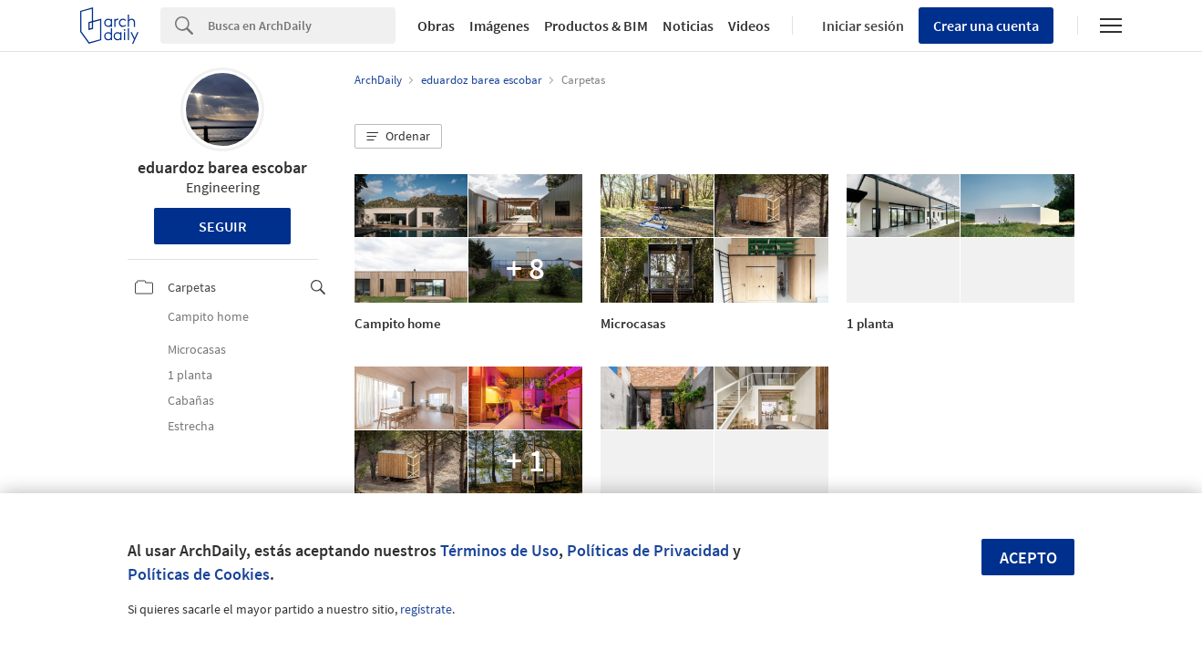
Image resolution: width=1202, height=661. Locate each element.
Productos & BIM (596, 25)
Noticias (688, 25)
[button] (398, 137)
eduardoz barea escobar (222, 167)
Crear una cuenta (986, 25)
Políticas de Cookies (199, 573)
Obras (436, 25)
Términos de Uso (499, 550)
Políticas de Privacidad (648, 550)
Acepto (1028, 557)
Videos (749, 25)
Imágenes (499, 25)
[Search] (302, 25)
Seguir (223, 226)
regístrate (426, 609)
